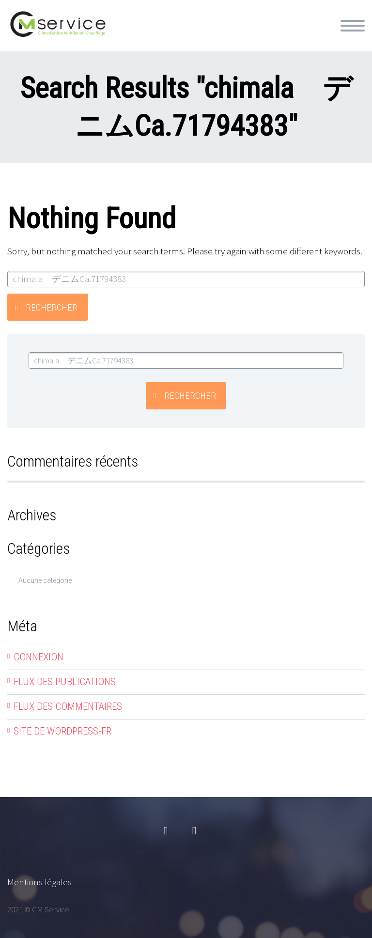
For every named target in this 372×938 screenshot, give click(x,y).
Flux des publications (65, 682)
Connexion (38, 657)
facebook (165, 831)
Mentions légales (39, 882)
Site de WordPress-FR (62, 731)
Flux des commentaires (68, 706)
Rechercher (52, 307)
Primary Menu (353, 25)
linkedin (194, 831)
